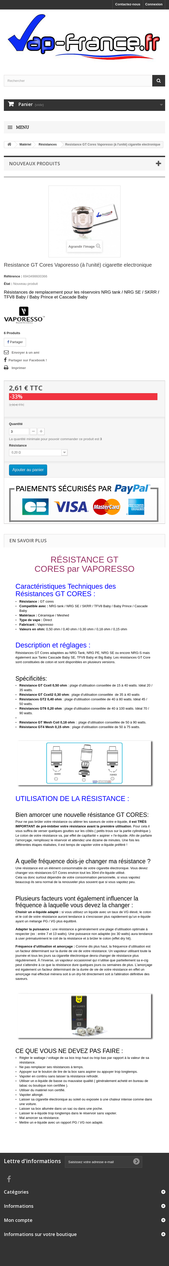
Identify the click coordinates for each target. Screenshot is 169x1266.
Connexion (154, 4)
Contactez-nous (127, 4)
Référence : (13, 276)
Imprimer (19, 368)
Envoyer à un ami (25, 352)
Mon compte (18, 1220)
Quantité (16, 424)
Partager (15, 342)
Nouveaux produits (34, 163)
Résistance (18, 445)
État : (8, 284)
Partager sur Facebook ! (28, 360)
